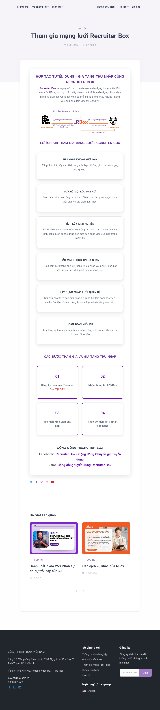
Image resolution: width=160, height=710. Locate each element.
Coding (38, 560)
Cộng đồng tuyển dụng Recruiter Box (84, 465)
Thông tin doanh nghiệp (95, 654)
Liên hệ (136, 6)
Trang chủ (22, 6)
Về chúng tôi (39, 6)
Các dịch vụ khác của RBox (103, 566)
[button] (76, 591)
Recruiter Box (48, 88)
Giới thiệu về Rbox (92, 659)
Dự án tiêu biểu (106, 6)
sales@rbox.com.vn (18, 678)
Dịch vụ (56, 6)
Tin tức (122, 6)
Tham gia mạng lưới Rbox (96, 664)
